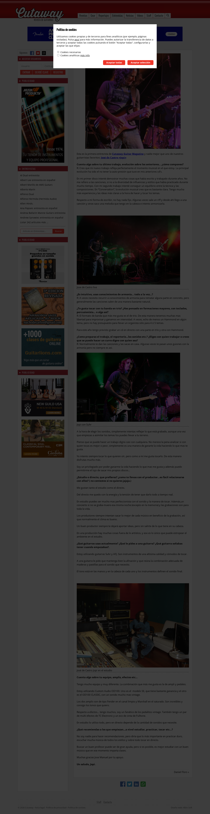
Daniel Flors (180, 772)
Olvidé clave (41, 72)
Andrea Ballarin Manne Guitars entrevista (42, 212)
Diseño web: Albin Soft (181, 807)
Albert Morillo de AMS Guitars (36, 184)
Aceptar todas (114, 62)
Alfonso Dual (27, 194)
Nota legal (40, 807)
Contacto (159, 15)
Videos (140, 15)
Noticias (130, 15)
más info (85, 55)
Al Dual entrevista (29, 175)
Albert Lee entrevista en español (37, 180)
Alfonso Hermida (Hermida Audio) (38, 198)
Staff (149, 15)
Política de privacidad (56, 807)
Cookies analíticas (70, 55)
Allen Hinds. (26, 203)
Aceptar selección (140, 62)
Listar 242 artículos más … (34, 222)
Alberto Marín (27, 189)
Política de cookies (76, 807)
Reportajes (104, 15)
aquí (76, 39)
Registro (58, 72)
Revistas (83, 15)
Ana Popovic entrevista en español (38, 208)
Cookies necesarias (70, 52)
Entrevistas (117, 15)
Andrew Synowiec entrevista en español (41, 217)
